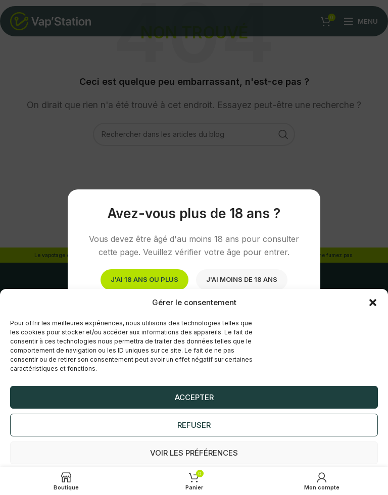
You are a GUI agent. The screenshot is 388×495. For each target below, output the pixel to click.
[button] (373, 303)
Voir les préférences (194, 453)
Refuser (194, 425)
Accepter (194, 397)
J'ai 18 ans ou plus (144, 279)
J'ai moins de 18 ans (241, 279)
